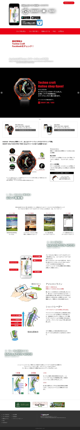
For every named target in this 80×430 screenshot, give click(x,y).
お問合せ (61, 31)
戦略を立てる (46, 31)
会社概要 (15, 414)
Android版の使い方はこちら (25, 130)
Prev (2, 93)
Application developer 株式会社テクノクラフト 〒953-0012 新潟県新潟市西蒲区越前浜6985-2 (48, 416)
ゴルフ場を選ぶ (21, 31)
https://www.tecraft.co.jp (61, 417)
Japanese (66, 2)
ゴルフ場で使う (34, 31)
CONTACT (4, 422)
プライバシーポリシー (18, 418)
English (71, 2)
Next (78, 93)
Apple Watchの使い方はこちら (64, 130)
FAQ (54, 31)
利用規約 (15, 416)
